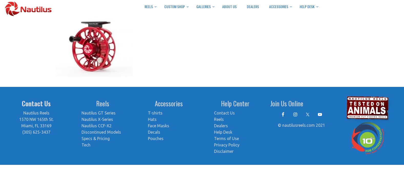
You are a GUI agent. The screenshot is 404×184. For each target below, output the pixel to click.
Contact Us (224, 113)
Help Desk (223, 132)
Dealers (221, 125)
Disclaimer (224, 151)
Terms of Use (226, 138)
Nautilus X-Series (97, 119)
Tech (86, 145)
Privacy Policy (226, 145)
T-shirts (155, 113)
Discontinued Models (101, 132)
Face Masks (158, 125)
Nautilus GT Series (99, 113)
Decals (154, 132)
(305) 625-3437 (36, 132)
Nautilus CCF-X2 (97, 125)
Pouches (156, 138)
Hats (152, 119)
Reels (219, 119)
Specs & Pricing (96, 138)
